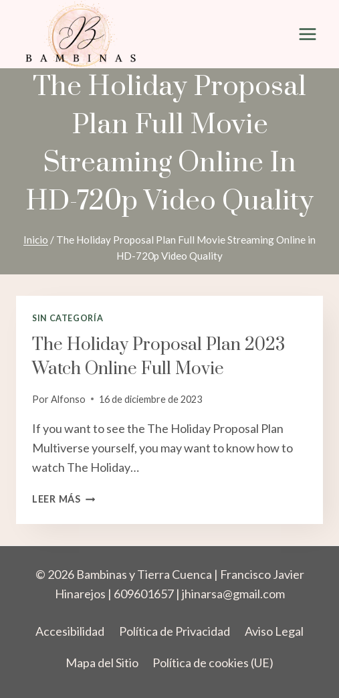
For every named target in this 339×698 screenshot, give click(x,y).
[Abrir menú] (307, 34)
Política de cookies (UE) (212, 662)
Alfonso (68, 399)
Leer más (63, 499)
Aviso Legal (274, 631)
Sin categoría (67, 318)
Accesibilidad (69, 631)
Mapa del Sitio (102, 662)
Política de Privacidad (174, 631)
